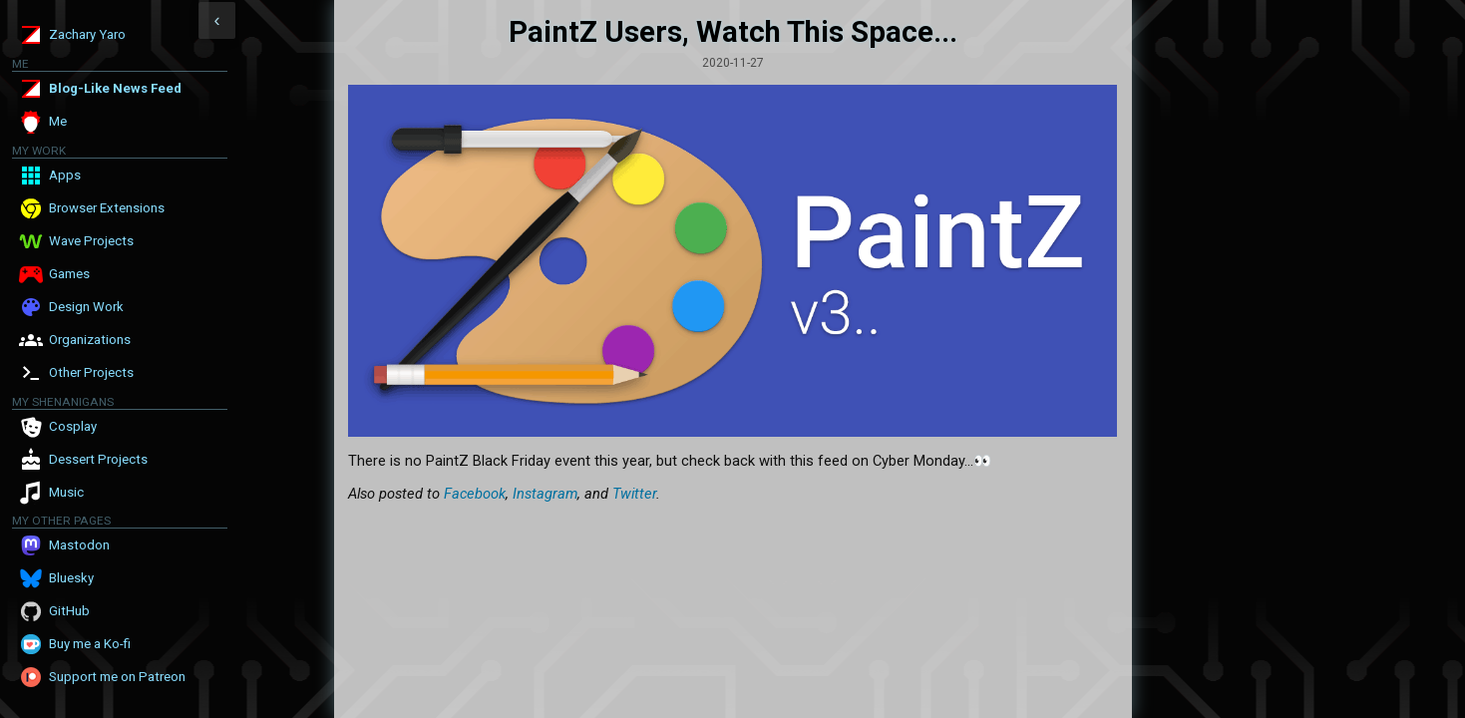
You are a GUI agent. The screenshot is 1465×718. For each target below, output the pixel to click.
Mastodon (79, 545)
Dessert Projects (98, 459)
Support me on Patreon (117, 676)
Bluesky (71, 577)
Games (69, 273)
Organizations (90, 339)
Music (66, 492)
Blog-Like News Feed (115, 88)
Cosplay (73, 426)
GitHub (69, 610)
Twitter (634, 494)
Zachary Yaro (87, 34)
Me (58, 121)
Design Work (86, 306)
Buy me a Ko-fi (90, 643)
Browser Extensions (107, 207)
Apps (65, 175)
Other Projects (91, 372)
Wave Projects (91, 240)
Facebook (475, 494)
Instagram (545, 494)
